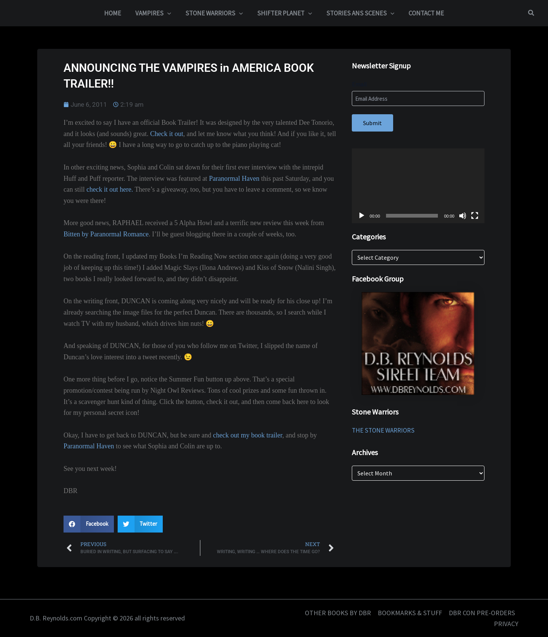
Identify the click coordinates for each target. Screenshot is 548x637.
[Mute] (462, 215)
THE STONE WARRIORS (383, 430)
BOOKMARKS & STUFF (410, 612)
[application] (169, 13)
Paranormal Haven (234, 178)
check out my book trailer (247, 435)
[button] (531, 13)
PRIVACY (506, 623)
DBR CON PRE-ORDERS (482, 612)
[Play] (361, 215)
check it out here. (109, 189)
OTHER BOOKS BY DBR (338, 612)
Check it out (166, 134)
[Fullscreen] (474, 215)
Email (359, 84)
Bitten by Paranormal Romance (106, 234)
